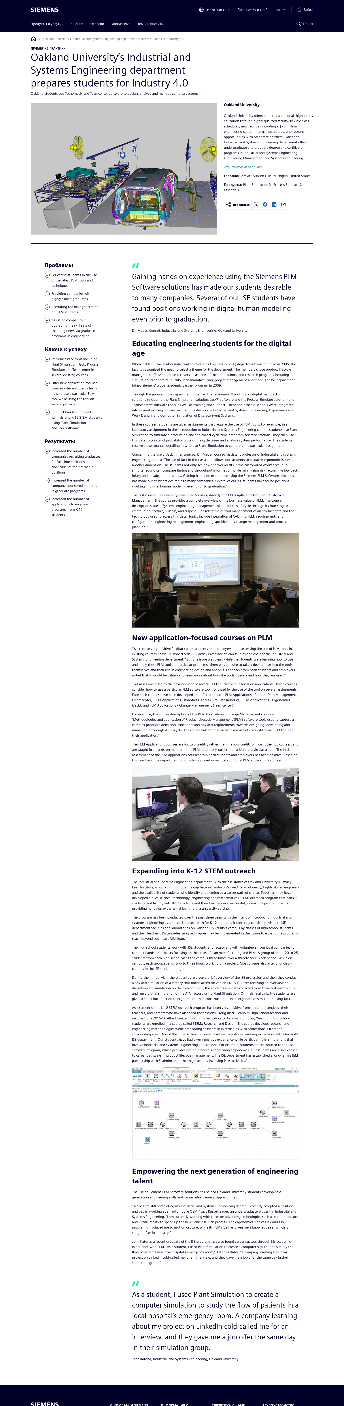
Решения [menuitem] (76, 24)
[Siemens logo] (45, 10)
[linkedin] (274, 205)
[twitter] (256, 205)
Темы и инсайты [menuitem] (151, 24)
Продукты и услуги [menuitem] (46, 24)
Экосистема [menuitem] (120, 24)
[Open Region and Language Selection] (214, 9)
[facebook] (265, 205)
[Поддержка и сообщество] (262, 9)
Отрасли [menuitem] (97, 24)
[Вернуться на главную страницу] (33, 39)
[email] (283, 205)
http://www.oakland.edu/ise (243, 167)
